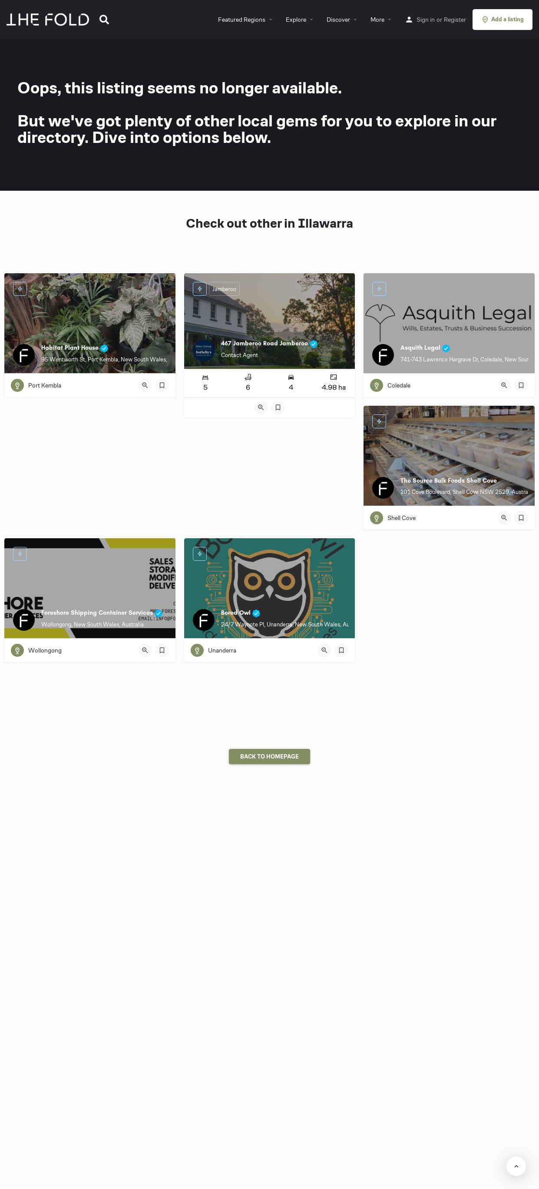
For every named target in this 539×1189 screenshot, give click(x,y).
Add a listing (502, 19)
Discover (338, 19)
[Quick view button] (145, 385)
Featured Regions (241, 19)
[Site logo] (49, 18)
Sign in (426, 19)
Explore (296, 19)
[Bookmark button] (162, 385)
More (377, 19)
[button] (104, 19)
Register (455, 19)
